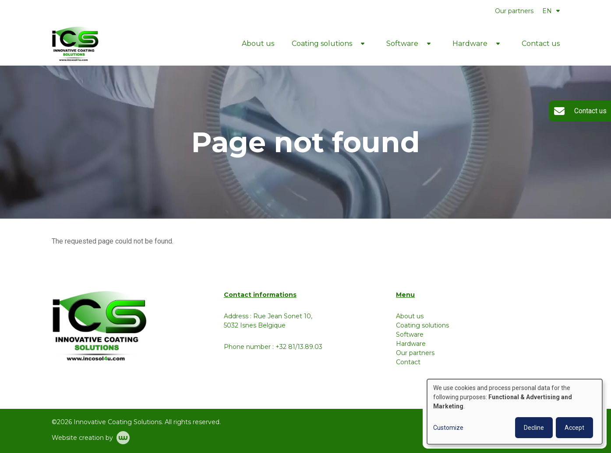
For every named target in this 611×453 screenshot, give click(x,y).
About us (258, 43)
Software (402, 43)
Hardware (469, 43)
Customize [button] (448, 427)
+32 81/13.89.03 (298, 347)
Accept (574, 427)
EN (551, 11)
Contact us (541, 43)
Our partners (514, 11)
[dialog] (514, 411)
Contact (408, 362)
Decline (534, 427)
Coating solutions (322, 43)
